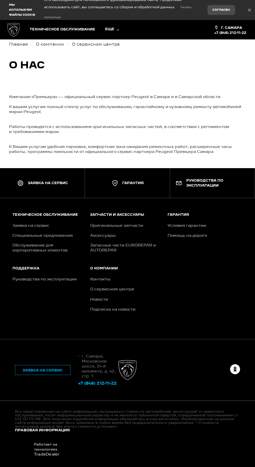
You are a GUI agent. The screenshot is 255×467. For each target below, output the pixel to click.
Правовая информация (42, 430)
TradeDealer (47, 454)
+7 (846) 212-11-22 (230, 32)
